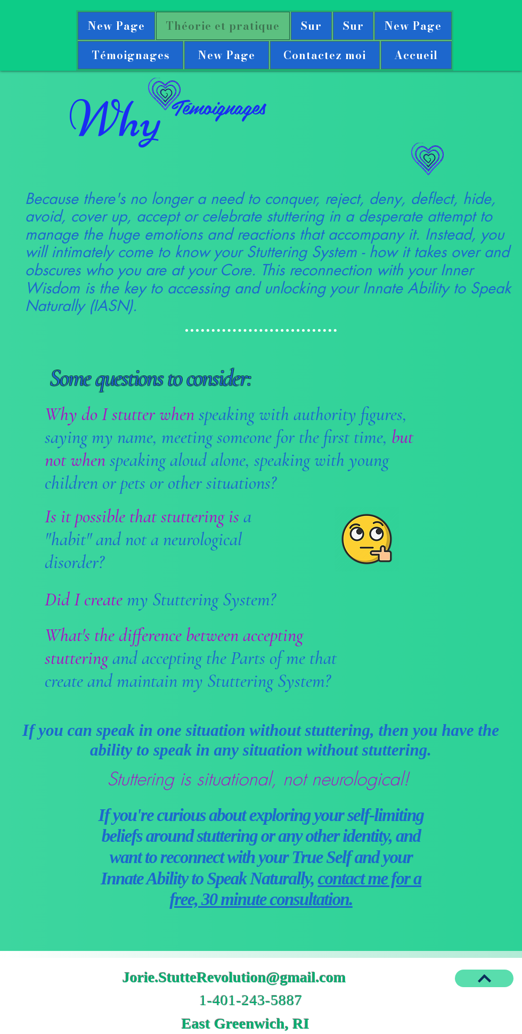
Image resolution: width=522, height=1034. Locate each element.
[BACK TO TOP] (484, 978)
